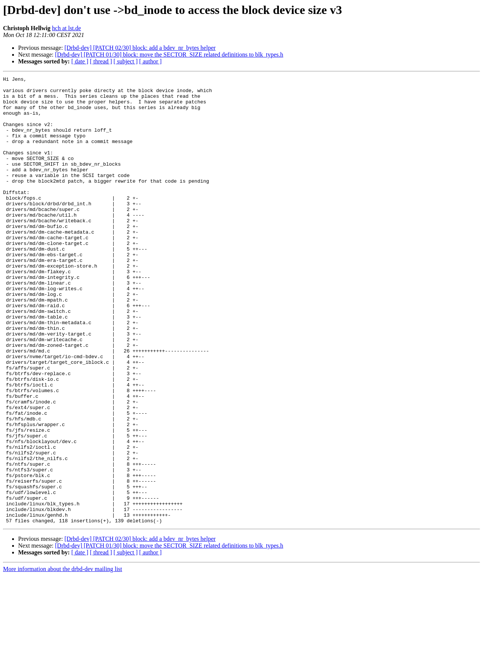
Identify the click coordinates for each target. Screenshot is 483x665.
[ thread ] (101, 61)
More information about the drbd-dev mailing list (62, 658)
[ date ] (79, 61)
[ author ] (150, 61)
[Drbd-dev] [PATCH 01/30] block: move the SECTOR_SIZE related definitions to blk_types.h (169, 54)
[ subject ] (126, 61)
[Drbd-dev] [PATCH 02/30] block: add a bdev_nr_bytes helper (140, 48)
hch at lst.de (66, 28)
